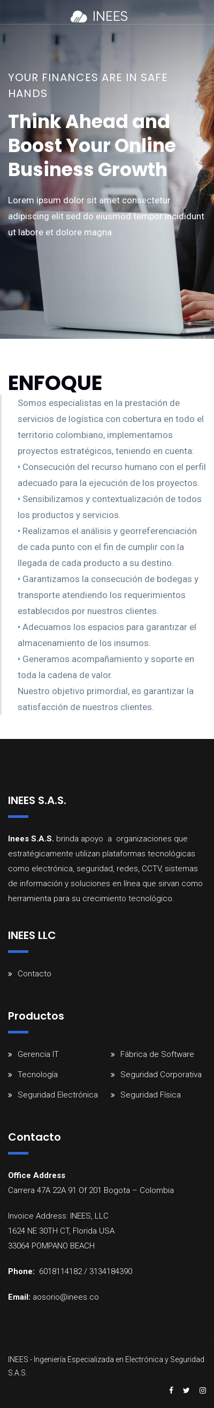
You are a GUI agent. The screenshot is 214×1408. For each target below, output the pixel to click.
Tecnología (38, 1074)
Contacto (34, 974)
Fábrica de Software (157, 1054)
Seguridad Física (150, 1095)
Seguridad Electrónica (58, 1095)
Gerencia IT (38, 1054)
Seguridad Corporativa (161, 1074)
